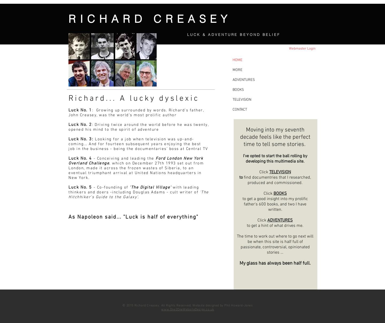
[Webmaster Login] (302, 48)
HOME (237, 60)
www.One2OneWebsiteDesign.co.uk (187, 309)
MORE (237, 70)
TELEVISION (280, 172)
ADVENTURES (280, 220)
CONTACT (240, 109)
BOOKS (280, 193)
